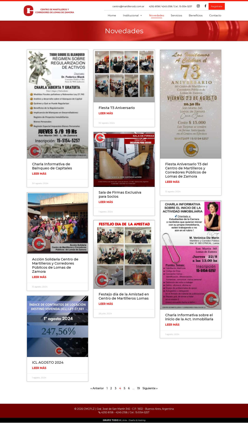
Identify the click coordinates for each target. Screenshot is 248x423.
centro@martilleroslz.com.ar (128, 6)
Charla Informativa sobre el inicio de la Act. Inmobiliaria (189, 317)
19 (138, 388)
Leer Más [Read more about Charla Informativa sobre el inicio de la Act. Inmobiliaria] (172, 324)
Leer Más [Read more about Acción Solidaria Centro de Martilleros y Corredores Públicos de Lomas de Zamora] (39, 277)
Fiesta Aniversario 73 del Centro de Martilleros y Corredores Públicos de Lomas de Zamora (186, 170)
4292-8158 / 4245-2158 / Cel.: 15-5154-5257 (170, 6)
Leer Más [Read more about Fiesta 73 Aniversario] (106, 113)
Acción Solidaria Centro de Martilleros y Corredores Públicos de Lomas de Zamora (55, 265)
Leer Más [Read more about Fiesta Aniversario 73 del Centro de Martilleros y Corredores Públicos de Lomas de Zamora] (172, 182)
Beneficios (195, 15)
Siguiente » (150, 388)
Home (112, 15)
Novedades (156, 15)
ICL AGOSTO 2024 (47, 363)
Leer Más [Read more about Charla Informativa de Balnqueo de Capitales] (39, 173)
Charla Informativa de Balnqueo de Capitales (52, 166)
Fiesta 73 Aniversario (117, 108)
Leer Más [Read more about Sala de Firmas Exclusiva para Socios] (106, 202)
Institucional (134, 15)
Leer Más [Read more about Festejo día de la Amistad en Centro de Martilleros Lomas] (106, 305)
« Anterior (97, 388)
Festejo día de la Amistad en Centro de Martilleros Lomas (124, 297)
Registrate (216, 6)
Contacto (215, 15)
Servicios (176, 15)
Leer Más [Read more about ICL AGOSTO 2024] (39, 368)
